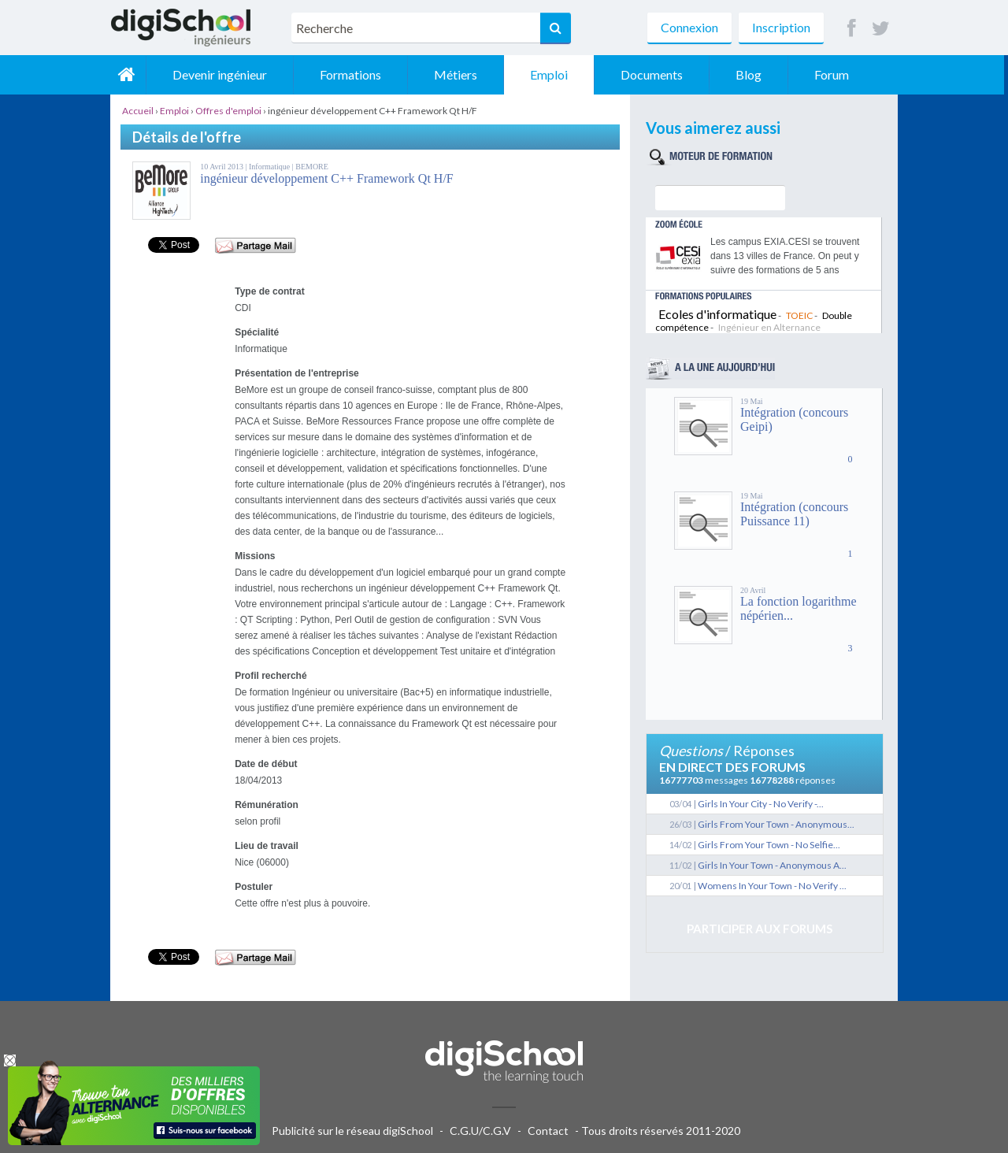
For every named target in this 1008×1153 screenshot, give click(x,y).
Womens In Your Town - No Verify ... (772, 886)
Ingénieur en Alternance (769, 327)
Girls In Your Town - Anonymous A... (772, 865)
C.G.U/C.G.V (480, 1130)
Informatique (270, 166)
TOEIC (799, 315)
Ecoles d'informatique (717, 313)
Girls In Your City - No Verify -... (761, 804)
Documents (655, 74)
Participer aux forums (759, 928)
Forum (835, 74)
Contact (548, 1130)
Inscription (781, 27)
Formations (354, 74)
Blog (752, 74)
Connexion (689, 27)
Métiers (459, 74)
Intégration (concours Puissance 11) (794, 514)
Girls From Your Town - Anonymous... (776, 824)
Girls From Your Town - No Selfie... (769, 845)
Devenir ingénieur (223, 74)
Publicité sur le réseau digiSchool (352, 1130)
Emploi (553, 74)
